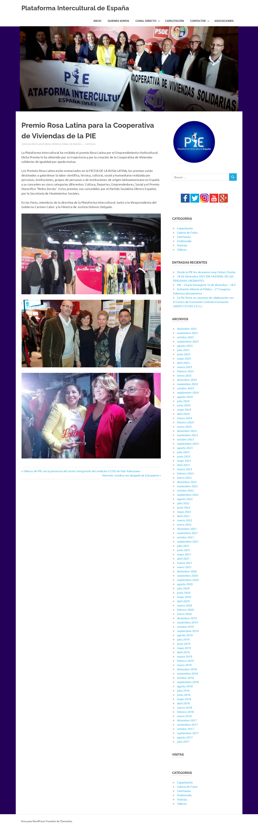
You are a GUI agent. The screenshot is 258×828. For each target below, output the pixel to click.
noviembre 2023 (187, 435)
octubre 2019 (185, 626)
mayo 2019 (184, 648)
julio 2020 (183, 588)
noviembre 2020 (187, 575)
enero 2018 (184, 716)
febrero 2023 (185, 473)
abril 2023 (183, 465)
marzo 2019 (184, 656)
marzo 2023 (184, 469)
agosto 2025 (185, 345)
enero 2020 (184, 614)
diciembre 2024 (187, 379)
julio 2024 (183, 401)
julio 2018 (183, 690)
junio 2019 (183, 643)
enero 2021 (184, 567)
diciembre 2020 (187, 571)
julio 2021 (183, 545)
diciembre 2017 (187, 720)
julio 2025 (183, 350)
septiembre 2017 (188, 733)
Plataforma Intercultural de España (78, 8)
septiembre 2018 (188, 682)
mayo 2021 (184, 554)
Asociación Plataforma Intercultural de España (51, 143)
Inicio (97, 21)
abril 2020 (183, 601)
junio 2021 (183, 550)
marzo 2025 (184, 367)
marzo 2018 (184, 707)
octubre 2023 (185, 439)
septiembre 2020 (188, 579)
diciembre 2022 (187, 482)
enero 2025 (184, 375)
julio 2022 (183, 503)
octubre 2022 (185, 490)
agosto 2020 (185, 584)
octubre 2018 (185, 677)
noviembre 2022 (187, 486)
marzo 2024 (184, 418)
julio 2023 (183, 452)
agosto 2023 (185, 447)
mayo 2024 (184, 409)
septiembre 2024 (188, 392)
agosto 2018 (185, 686)
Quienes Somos (118, 21)
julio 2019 (183, 639)
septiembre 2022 (188, 494)
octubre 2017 (185, 728)
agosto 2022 (185, 499)
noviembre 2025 (187, 333)
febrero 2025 (185, 371)
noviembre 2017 (187, 724)
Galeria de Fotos (187, 232)
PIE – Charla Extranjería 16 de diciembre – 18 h (206, 284)
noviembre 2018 (187, 673)
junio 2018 (183, 694)
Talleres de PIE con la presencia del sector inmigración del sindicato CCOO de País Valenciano (81, 471)
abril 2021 (183, 558)
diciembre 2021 (187, 528)
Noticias (90, 143)
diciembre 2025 (187, 328)
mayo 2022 (184, 511)
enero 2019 (184, 665)
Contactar (199, 21)
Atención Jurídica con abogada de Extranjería (130, 475)
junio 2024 (183, 405)
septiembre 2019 (188, 631)
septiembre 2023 (188, 443)
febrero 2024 (185, 422)
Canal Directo (147, 21)
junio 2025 (183, 354)
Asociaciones (224, 21)
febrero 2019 (185, 660)
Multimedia (184, 241)
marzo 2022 (184, 520)
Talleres (182, 249)
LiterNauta (184, 236)
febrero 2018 (185, 711)
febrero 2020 (185, 609)
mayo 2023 (184, 460)
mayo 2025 (184, 358)
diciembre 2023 (187, 430)
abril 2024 (183, 413)
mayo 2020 (184, 596)
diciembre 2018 (187, 669)
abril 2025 (183, 362)
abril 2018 (183, 703)
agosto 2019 (185, 635)
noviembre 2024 (187, 384)
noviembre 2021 (187, 533)
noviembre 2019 (187, 622)
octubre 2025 (185, 337)
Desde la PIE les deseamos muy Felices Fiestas (206, 272)
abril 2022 (183, 516)
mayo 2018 (184, 699)
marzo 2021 (184, 562)
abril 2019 (183, 652)
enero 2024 (184, 426)
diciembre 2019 (187, 618)
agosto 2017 (185, 737)
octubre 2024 (185, 388)
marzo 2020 (184, 605)
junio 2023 (183, 456)
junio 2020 (183, 592)
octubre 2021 (185, 537)
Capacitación (174, 21)
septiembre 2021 (188, 541)
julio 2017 (183, 741)
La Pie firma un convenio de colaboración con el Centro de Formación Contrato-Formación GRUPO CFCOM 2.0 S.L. (203, 302)
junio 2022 (183, 507)
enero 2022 (184, 524)
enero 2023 (184, 477)
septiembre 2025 (188, 341)
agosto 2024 (185, 396)
